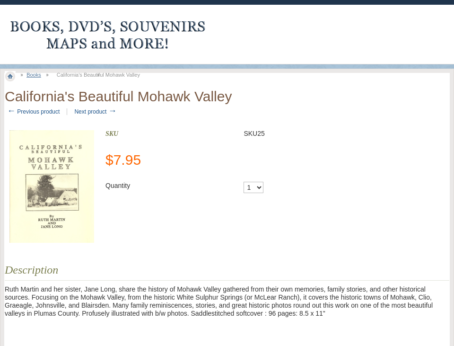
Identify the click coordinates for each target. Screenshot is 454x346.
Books (33, 75)
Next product (95, 111)
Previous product (33, 111)
